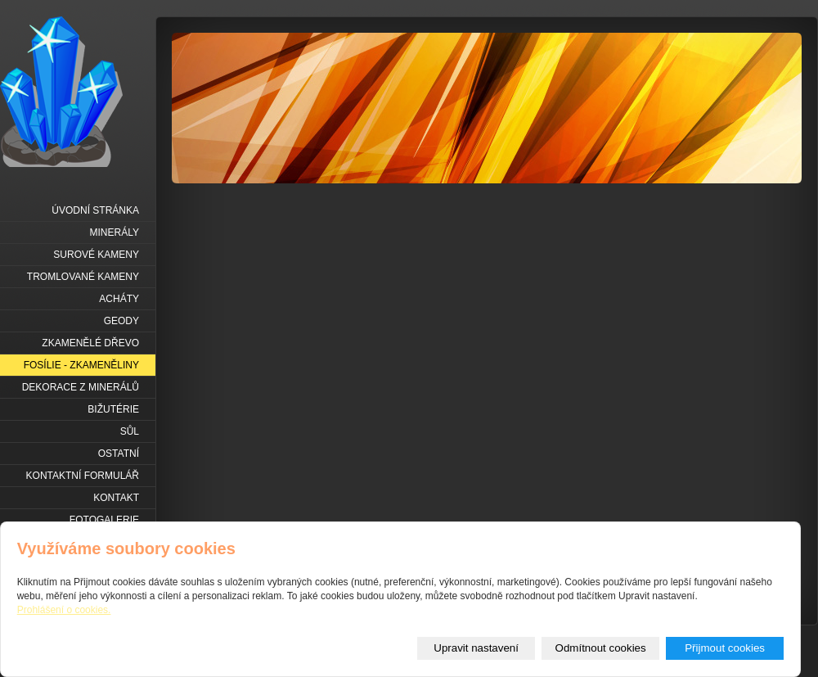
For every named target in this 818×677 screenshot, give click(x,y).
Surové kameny (96, 254)
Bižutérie (113, 409)
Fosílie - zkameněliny (81, 365)
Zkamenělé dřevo (90, 343)
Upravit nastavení (476, 648)
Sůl (129, 431)
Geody (121, 321)
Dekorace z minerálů (80, 387)
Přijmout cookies (725, 648)
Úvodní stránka (95, 210)
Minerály (114, 232)
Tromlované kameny (83, 276)
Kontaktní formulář (82, 475)
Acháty (119, 299)
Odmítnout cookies (600, 648)
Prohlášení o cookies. (64, 610)
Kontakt (116, 497)
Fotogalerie (104, 520)
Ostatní (118, 453)
